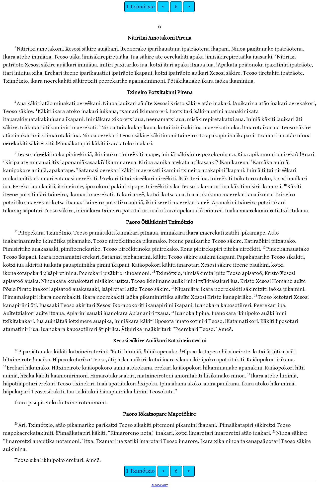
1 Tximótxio (140, 6)
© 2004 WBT (160, 485)
